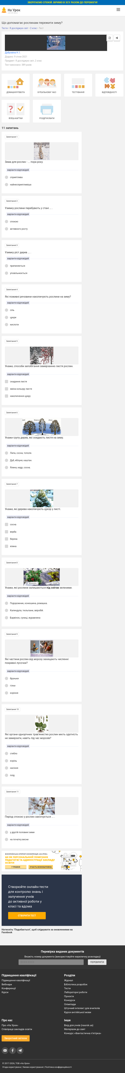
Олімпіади (70, 1004)
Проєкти (69, 996)
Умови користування (33, 1067)
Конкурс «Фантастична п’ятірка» (82, 1033)
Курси (5, 992)
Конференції (9, 988)
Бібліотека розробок (75, 984)
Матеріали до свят (74, 1029)
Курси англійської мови (77, 1012)
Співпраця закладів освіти (17, 1029)
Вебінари (7, 984)
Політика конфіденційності (58, 1067)
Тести (67, 988)
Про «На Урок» (10, 1025)
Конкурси (69, 1000)
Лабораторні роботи (75, 992)
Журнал (68, 980)
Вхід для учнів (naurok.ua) (78, 1025)
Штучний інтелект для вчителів (82, 1008)
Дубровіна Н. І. (13, 52)
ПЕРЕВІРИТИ (97, 962)
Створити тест (27, 915)
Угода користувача (11, 1067)
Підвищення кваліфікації (16, 980)
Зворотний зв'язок (15, 1038)
